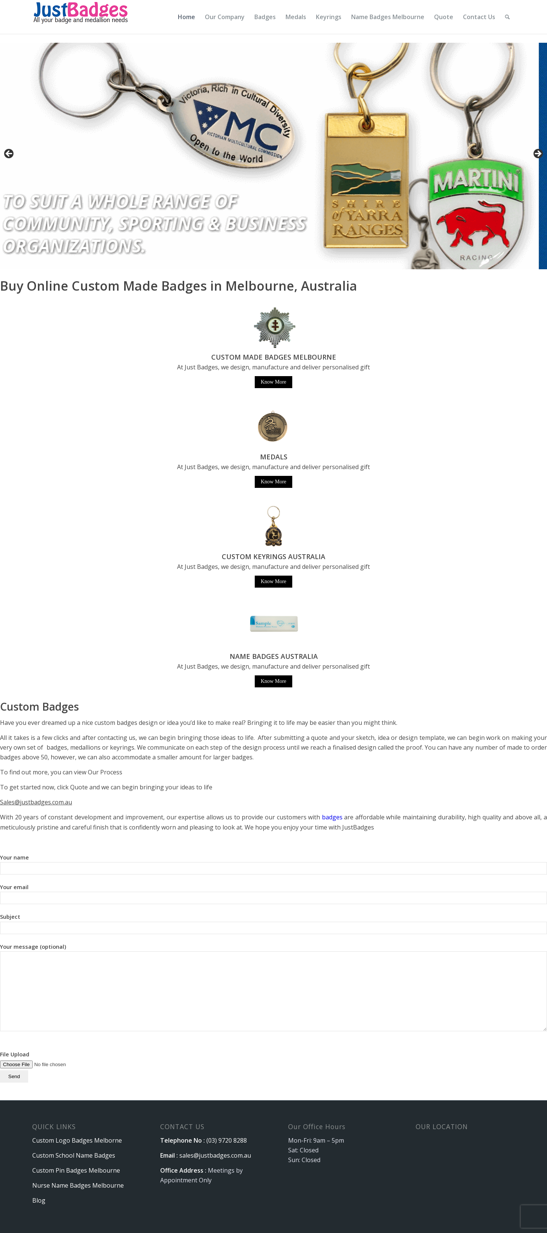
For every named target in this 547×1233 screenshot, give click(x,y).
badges (332, 817)
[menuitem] (186, 17)
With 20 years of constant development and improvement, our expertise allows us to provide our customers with (161, 817)
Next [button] (537, 154)
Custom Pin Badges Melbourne (76, 1170)
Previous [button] (9, 154)
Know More (273, 382)
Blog (38, 1200)
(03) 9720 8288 (226, 1140)
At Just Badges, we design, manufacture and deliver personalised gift (273, 467)
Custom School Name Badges (73, 1155)
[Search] (507, 17)
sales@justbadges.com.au (215, 1155)
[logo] (81, 17)
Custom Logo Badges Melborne (77, 1140)
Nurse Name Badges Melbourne (78, 1185)
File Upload (47, 1065)
